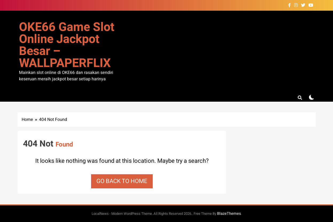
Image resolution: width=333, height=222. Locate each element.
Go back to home (121, 181)
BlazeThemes (229, 213)
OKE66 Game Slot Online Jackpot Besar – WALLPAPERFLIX (66, 45)
